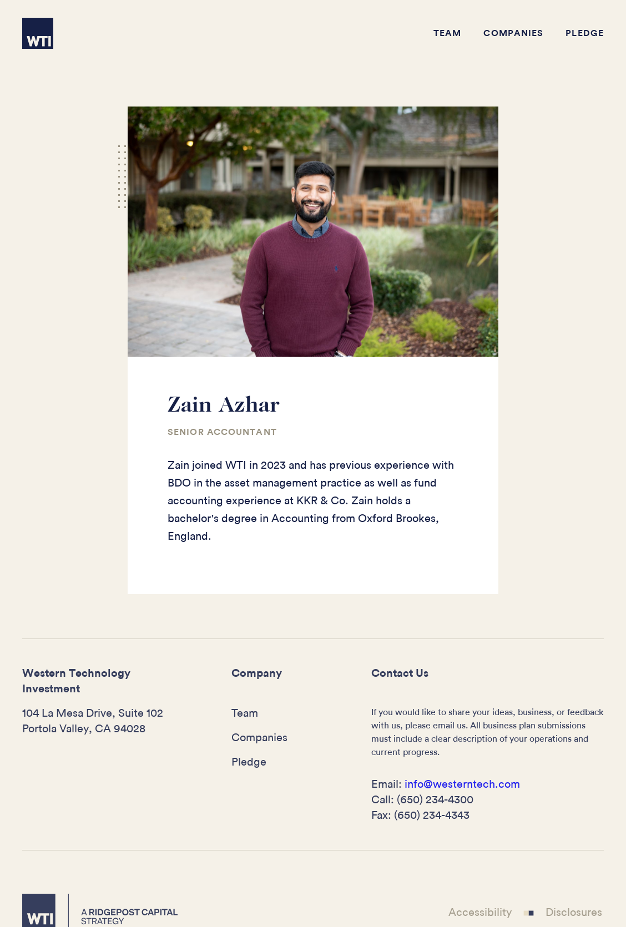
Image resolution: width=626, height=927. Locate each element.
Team (447, 33)
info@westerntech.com (462, 784)
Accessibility (480, 912)
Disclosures (574, 912)
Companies (513, 33)
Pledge (585, 33)
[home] (37, 33)
